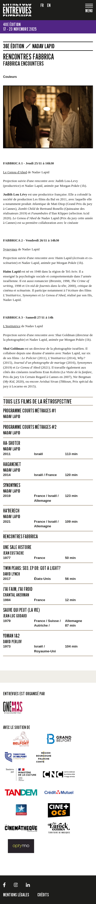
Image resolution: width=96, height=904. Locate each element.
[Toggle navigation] (89, 11)
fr (42, 5)
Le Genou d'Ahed (15, 172)
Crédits (43, 894)
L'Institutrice (11, 326)
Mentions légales (16, 894)
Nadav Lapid (43, 46)
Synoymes (10, 249)
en (49, 5)
